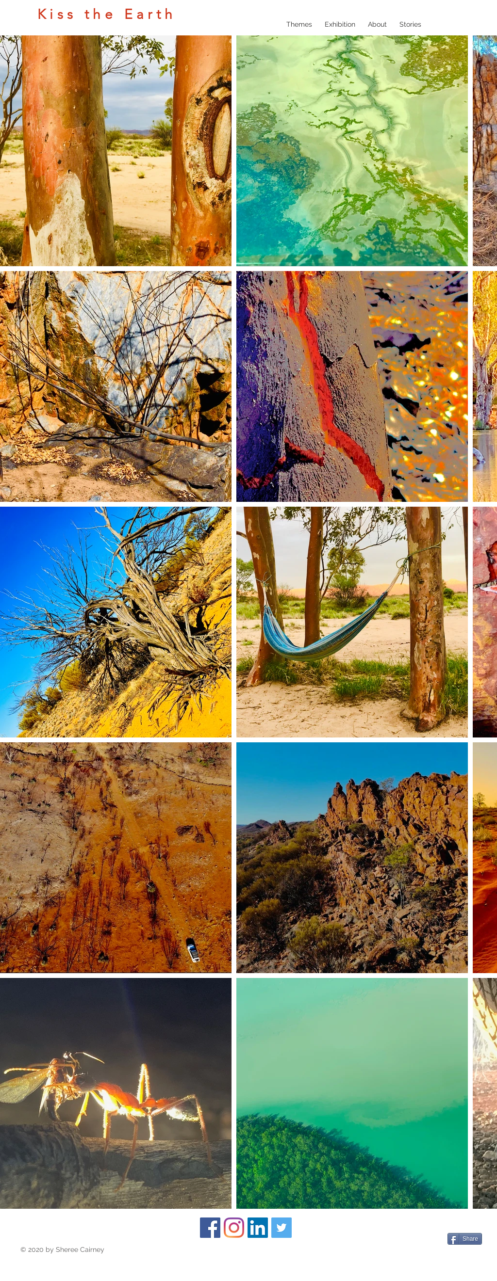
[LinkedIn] (258, 1227)
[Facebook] (210, 1227)
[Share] (464, 1239)
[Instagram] (234, 1227)
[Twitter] (281, 1227)
